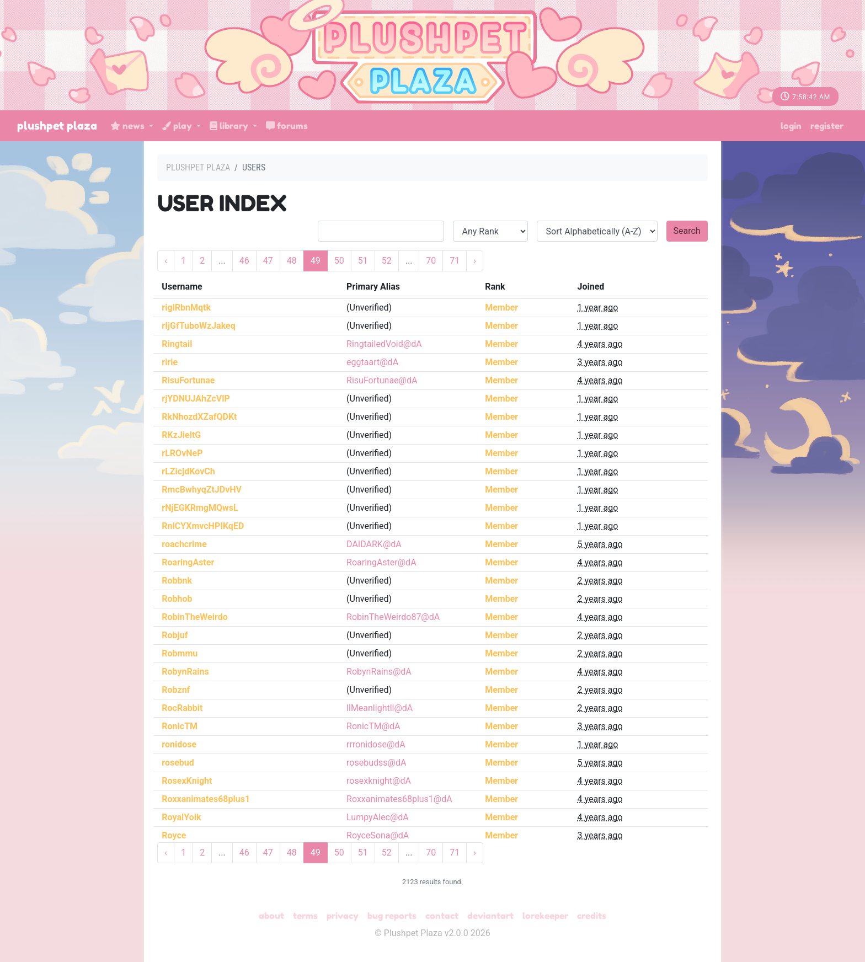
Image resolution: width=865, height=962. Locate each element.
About (271, 915)
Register (826, 125)
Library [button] (230, 125)
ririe (170, 362)
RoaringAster (188, 562)
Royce (174, 835)
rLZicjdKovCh (188, 471)
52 (387, 260)
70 (431, 260)
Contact (441, 915)
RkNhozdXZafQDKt (199, 416)
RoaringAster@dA (381, 562)
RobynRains (185, 671)
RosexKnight (187, 781)
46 (244, 260)
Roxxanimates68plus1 (206, 799)
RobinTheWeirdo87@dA (393, 617)
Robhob (177, 599)
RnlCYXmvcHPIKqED (203, 526)
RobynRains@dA (379, 671)
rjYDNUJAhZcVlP (196, 398)
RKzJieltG (181, 435)
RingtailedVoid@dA (384, 344)
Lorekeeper (545, 915)
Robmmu (179, 653)
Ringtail (177, 344)
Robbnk (177, 580)
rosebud (178, 762)
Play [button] (178, 125)
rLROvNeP (182, 453)
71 (455, 260)
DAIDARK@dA (374, 544)
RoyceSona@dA (377, 835)
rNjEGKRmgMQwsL (200, 508)
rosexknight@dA (378, 781)
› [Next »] (474, 260)
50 (339, 260)
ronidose (179, 744)
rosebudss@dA (376, 762)
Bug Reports (392, 915)
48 (292, 260)
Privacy (343, 915)
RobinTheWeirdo (194, 617)
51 (363, 260)
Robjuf (175, 635)
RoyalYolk (181, 817)
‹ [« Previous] (165, 260)
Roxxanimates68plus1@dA (399, 799)
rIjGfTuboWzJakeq (198, 325)
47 (268, 260)
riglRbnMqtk (186, 307)
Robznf (176, 690)
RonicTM (179, 726)
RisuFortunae (188, 380)
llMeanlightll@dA (379, 708)
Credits (591, 915)
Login (791, 125)
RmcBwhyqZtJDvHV (202, 489)
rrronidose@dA (375, 744)
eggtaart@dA (372, 362)
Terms (305, 915)
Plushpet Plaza (57, 125)
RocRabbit (182, 708)
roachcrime (184, 544)
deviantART (490, 915)
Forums (287, 125)
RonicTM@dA (373, 726)
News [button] (128, 125)
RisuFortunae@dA (381, 380)
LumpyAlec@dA (377, 817)
